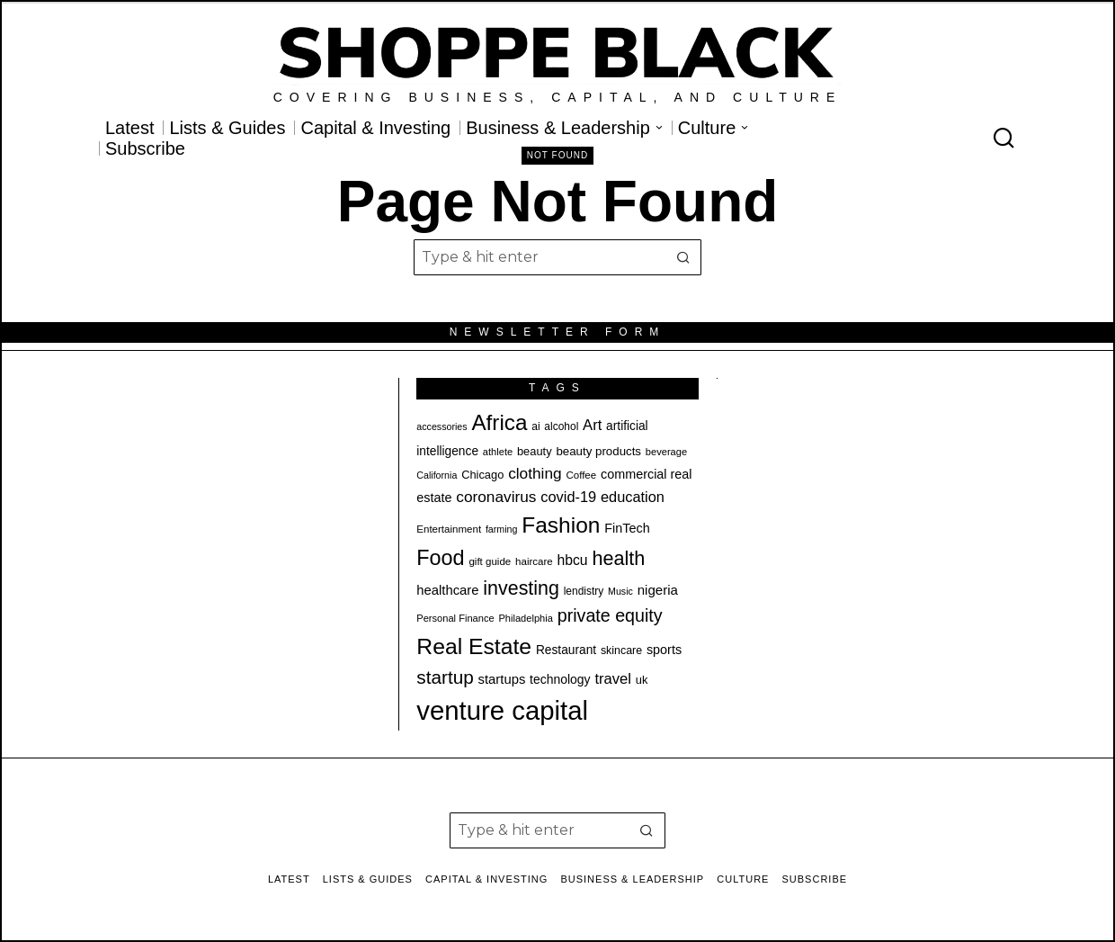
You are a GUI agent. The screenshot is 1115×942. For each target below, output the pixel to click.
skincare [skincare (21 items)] (621, 650)
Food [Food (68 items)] (440, 558)
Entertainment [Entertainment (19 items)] (448, 529)
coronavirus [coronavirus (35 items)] (496, 497)
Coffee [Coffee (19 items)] (581, 475)
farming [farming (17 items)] (502, 529)
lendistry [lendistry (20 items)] (584, 591)
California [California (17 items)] (436, 475)
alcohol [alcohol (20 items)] (561, 426)
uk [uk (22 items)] (642, 679)
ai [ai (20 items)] (535, 426)
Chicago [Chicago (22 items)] (482, 474)
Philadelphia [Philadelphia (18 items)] (525, 618)
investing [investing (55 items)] (521, 588)
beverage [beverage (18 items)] (666, 451)
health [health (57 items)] (618, 558)
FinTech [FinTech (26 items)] (626, 528)
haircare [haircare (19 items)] (534, 561)
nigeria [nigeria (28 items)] (658, 589)
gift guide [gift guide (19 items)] (489, 561)
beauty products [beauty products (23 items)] (598, 451)
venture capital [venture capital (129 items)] (502, 710)
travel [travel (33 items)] (612, 678)
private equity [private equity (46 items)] (610, 615)
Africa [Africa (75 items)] (499, 422)
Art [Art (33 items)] (592, 425)
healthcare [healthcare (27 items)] (447, 590)
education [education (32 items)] (633, 497)
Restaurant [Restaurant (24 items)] (566, 650)
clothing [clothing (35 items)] (534, 473)
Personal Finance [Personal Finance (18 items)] (455, 618)
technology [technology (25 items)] (560, 679)
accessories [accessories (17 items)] (441, 426)
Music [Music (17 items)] (620, 591)
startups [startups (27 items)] (502, 679)
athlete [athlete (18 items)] (498, 451)
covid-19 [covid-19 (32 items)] (568, 497)
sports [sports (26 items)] (664, 649)
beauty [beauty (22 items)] (534, 451)
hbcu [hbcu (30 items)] (573, 560)
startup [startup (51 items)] (444, 677)
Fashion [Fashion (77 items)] (561, 525)
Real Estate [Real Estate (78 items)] (473, 646)
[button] (683, 257)
